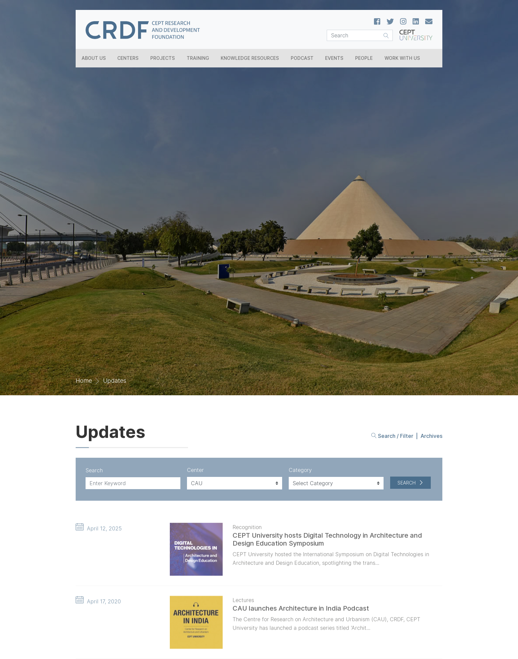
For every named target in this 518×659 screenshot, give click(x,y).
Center (195, 470)
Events (334, 58)
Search (94, 470)
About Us (94, 58)
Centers (127, 58)
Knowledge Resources (250, 58)
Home (84, 380)
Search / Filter (392, 438)
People (364, 58)
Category (300, 470)
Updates (114, 380)
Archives (431, 438)
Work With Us (402, 58)
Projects (162, 58)
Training (198, 58)
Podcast (302, 58)
